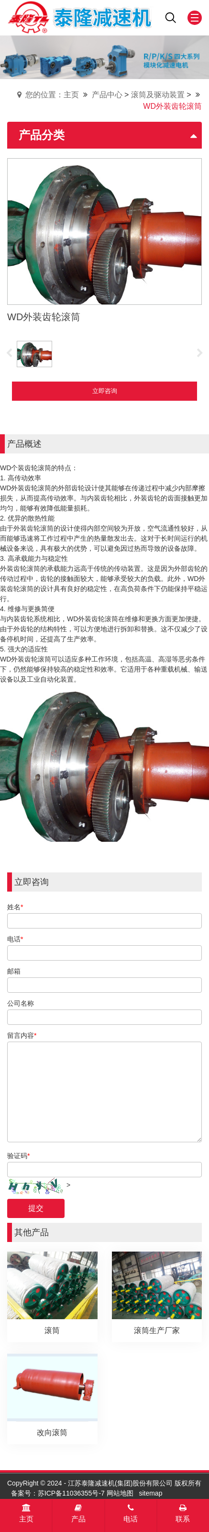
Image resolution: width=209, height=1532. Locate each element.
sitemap (150, 1493)
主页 (26, 1513)
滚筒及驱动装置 (158, 95)
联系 (183, 1513)
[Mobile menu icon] (194, 18)
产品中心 (107, 95)
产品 (78, 1513)
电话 (130, 1513)
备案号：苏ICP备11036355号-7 (58, 1493)
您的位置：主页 (52, 95)
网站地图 (120, 1493)
